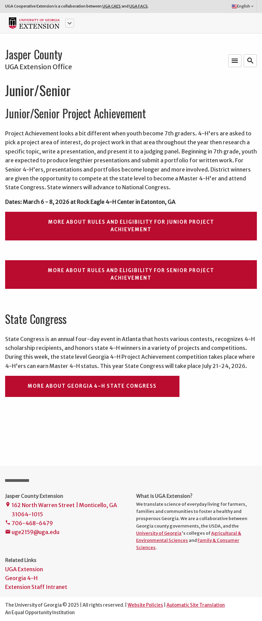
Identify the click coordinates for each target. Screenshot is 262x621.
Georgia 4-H (21, 578)
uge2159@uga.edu (32, 532)
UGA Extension (24, 569)
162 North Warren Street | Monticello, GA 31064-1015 (61, 510)
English (243, 6)
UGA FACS (138, 6)
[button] (69, 23)
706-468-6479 (29, 524)
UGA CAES (111, 6)
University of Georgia (158, 533)
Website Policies (145, 605)
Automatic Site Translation (195, 605)
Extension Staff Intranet (36, 586)
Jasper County (33, 54)
